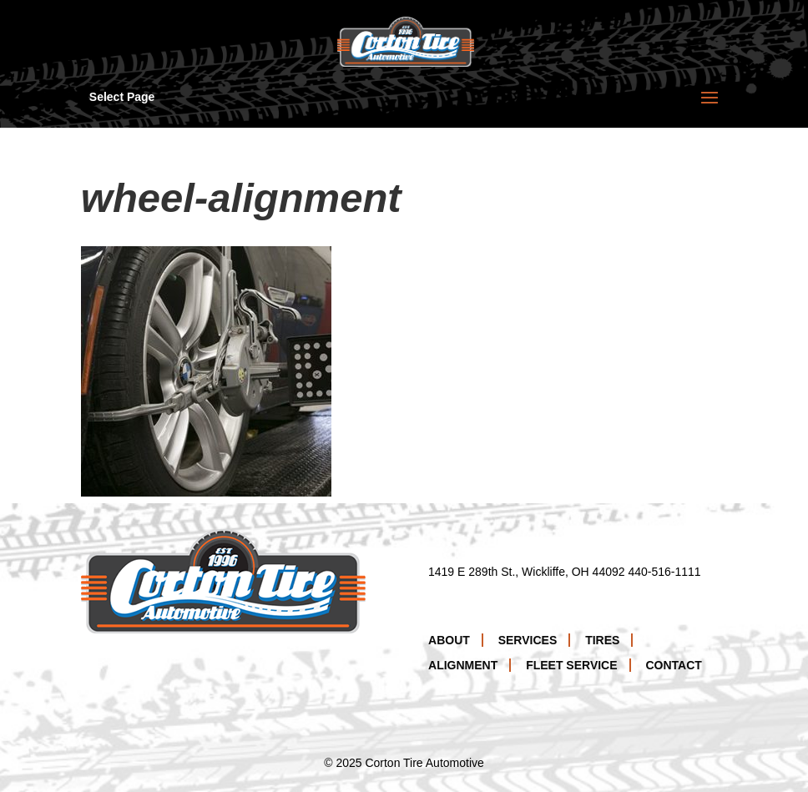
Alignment (462, 665)
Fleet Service (571, 665)
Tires (602, 640)
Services (528, 640)
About (449, 640)
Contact (673, 665)
